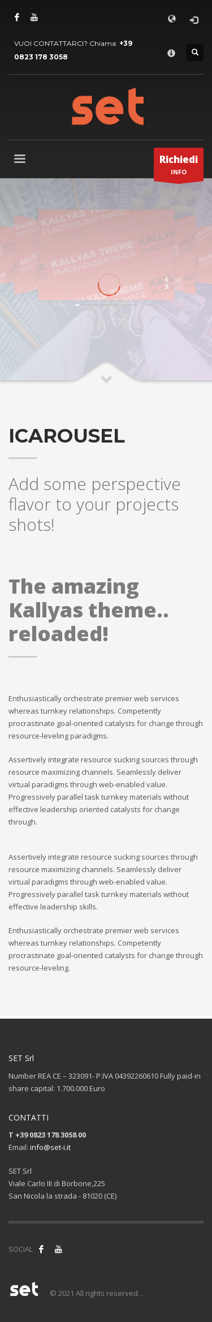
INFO (179, 167)
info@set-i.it (50, 1147)
